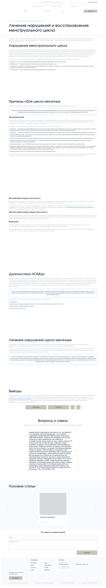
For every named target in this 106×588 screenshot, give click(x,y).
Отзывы (46, 567)
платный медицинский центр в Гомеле (20, 398)
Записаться (90, 11)
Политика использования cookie (67, 582)
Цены (45, 562)
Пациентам (46, 11)
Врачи (32, 565)
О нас (63, 11)
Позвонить (59, 407)
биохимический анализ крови (18, 308)
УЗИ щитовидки (14, 301)
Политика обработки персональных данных (18, 582)
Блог (59, 6)
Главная (10, 21)
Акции (40, 6)
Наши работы (47, 565)
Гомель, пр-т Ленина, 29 (82, 564)
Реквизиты (47, 569)
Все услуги (26, 11)
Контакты (73, 6)
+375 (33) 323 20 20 (92, 2)
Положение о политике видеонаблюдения (44, 582)
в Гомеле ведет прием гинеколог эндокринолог (80, 207)
